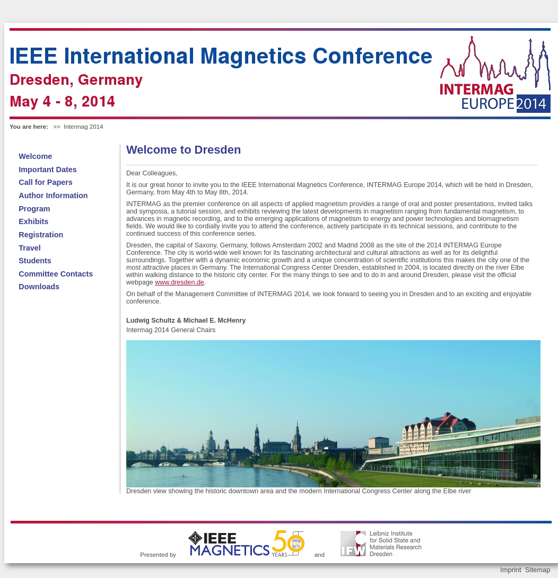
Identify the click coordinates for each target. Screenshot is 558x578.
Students (35, 260)
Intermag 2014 (83, 126)
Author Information (53, 195)
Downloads (39, 286)
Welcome (35, 156)
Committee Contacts (56, 274)
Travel (30, 248)
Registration (41, 234)
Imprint (510, 570)
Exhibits (33, 221)
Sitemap (538, 570)
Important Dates (48, 169)
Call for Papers (46, 182)
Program (34, 208)
